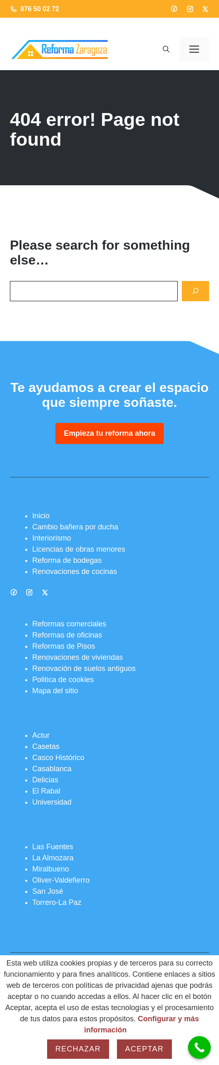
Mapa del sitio (55, 691)
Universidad (51, 802)
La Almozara (53, 858)
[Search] (195, 291)
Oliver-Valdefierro (61, 880)
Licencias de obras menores (78, 549)
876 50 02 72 (40, 8)
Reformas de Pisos (63, 646)
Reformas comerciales (69, 624)
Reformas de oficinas (67, 635)
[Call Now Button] (199, 1047)
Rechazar (78, 1049)
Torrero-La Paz (56, 902)
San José (47, 891)
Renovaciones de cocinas (74, 571)
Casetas (46, 746)
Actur (41, 735)
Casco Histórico (58, 757)
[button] (166, 49)
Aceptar (144, 1049)
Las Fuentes (52, 847)
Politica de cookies (63, 679)
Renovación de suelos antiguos (84, 668)
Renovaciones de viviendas (77, 657)
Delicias (45, 780)
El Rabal (46, 791)
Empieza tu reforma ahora (109, 433)
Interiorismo (51, 538)
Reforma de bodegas (67, 560)
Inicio (41, 516)
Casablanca (51, 769)
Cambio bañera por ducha (75, 527)
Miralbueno (50, 869)
